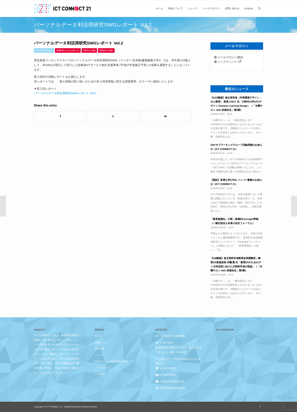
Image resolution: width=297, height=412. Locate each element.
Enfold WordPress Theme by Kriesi (80, 407)
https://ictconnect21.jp (172, 387)
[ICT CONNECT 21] (62, 8)
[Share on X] (113, 116)
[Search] (259, 8)
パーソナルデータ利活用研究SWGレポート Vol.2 (65, 93)
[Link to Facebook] (260, 406)
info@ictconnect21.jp (171, 381)
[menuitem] (159, 8)
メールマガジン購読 (228, 57)
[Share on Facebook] (60, 116)
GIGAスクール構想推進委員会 (111, 361)
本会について (102, 342)
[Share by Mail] (165, 116)
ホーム (98, 335)
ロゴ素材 (100, 374)
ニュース (100, 355)
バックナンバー (227, 61)
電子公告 (100, 348)
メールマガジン (103, 367)
